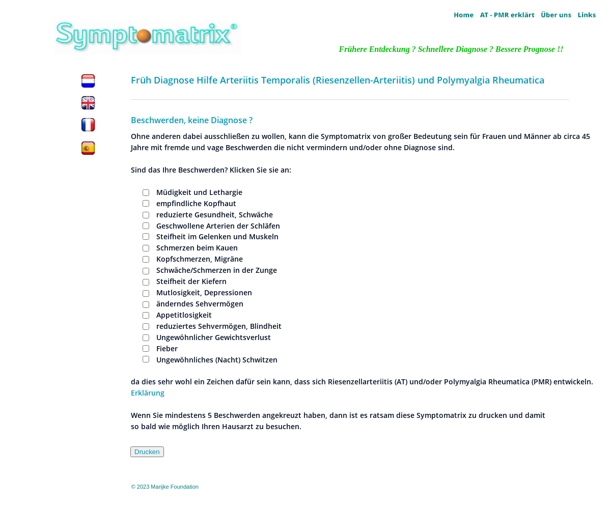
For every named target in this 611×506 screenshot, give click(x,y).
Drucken (147, 452)
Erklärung (147, 393)
